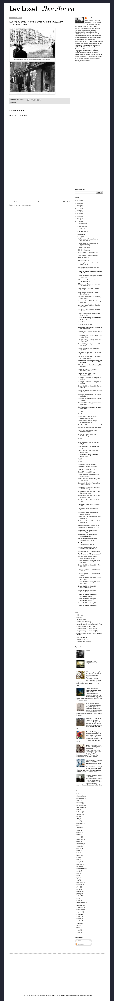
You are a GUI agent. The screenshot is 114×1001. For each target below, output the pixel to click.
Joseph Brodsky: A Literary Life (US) (87, 631)
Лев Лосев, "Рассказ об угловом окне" (90, 425)
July (79, 236)
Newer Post (13, 202)
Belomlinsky (80, 807)
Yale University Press (82, 639)
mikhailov (79, 866)
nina (77, 875)
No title (80, 438)
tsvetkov (78, 921)
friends (78, 834)
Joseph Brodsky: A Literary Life (87, 603)
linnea (78, 857)
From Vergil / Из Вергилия (93, 718)
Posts (78, 941)
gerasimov (79, 844)
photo (78, 887)
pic (15, 102)
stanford (78, 916)
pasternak (79, 884)
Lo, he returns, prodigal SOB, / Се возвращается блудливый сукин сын (93, 705)
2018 (78, 203)
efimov (78, 830)
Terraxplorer (75, 995)
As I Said (79, 617)
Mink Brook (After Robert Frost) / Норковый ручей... (87, 531)
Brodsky (78, 814)
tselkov (78, 918)
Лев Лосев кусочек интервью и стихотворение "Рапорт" (87, 539)
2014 (78, 213)
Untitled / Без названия (85, 322)
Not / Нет (81, 411)
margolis (78, 862)
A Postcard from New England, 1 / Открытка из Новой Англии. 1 (93, 690)
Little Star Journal (81, 637)
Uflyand (78, 923)
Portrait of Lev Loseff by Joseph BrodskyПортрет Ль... (87, 417)
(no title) (88, 650)
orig (77, 880)
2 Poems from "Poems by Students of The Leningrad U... (89, 280)
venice (78, 928)
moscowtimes (80, 869)
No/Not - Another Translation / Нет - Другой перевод (88, 239)
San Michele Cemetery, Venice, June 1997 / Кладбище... (89, 483)
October (81, 229)
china (78, 821)
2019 (78, 200)
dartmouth (79, 823)
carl (77, 819)
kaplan (78, 850)
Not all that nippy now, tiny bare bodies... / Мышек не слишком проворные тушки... (93, 674)
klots (77, 853)
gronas (78, 846)
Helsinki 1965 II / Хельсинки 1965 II (88, 252)
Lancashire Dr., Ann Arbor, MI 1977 (88, 525)
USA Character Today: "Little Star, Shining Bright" (88, 451)
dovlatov (78, 828)
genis (78, 841)
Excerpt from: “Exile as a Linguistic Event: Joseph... (88, 289)
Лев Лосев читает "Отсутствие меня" (89, 551)
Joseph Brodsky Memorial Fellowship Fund (89, 624)
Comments (80, 944)
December (81, 223)
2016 (78, 208)
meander (79, 864)
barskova (79, 803)
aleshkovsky (80, 798)
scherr (78, 900)
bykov (78, 816)
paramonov (79, 882)
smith (78, 914)
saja (77, 898)
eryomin (78, 832)
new (77, 871)
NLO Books (79, 615)
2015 (78, 211)
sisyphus (79, 912)
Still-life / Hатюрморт (84, 247)
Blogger (89, 995)
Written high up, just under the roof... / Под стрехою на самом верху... (94, 746)
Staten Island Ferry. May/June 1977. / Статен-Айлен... (89, 509)
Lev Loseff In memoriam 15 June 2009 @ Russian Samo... (89, 353)
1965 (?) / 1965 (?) (83, 258)
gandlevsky (79, 839)
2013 (78, 216)
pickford (78, 891)
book (77, 809)
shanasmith (79, 907)
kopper (78, 855)
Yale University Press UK (83, 641)
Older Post (66, 202)
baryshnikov (80, 805)
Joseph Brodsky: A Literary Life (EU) (87, 626)
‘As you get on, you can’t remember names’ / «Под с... (88, 263)
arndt (77, 800)
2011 (78, 221)
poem (78, 894)
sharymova (79, 909)
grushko (78, 848)
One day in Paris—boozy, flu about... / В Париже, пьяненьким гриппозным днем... (94, 762)
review (78, 896)
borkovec (79, 812)
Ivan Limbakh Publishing (83, 622)
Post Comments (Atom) (24, 205)
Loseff (90, 18)
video (78, 930)
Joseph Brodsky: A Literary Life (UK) (87, 628)
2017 (78, 206)
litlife (77, 859)
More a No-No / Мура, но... (94, 732)
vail (77, 925)
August (80, 234)
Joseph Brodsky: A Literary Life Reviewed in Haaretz (87, 586)
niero (77, 873)
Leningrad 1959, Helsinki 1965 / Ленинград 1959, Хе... (87, 370)
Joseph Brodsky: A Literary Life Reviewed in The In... (87, 595)
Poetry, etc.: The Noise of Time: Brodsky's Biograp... (87, 431)
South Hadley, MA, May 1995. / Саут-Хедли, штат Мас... (89, 492)
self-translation (80, 903)
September (81, 231)
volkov (78, 932)
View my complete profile (82, 61)
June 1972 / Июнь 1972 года (86, 469)
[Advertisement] (39, 182)
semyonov (79, 905)
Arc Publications (81, 619)
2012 (78, 219)
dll (77, 825)
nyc (77, 878)
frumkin (78, 837)
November (81, 226)
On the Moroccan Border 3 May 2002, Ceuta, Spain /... (89, 475)
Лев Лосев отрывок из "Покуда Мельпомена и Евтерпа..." (87, 548)
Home (40, 202)
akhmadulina (80, 796)
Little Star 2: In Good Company (87, 464)
